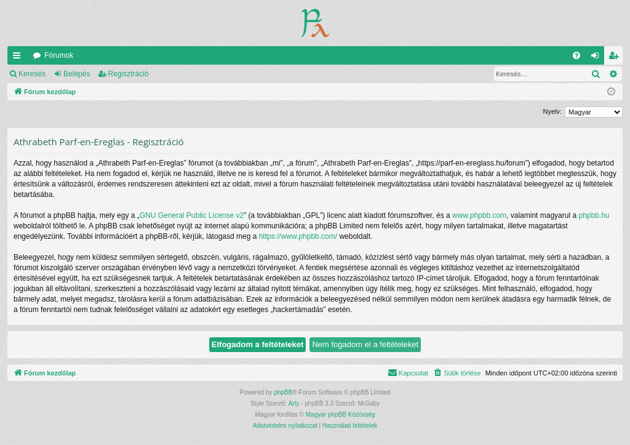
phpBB (283, 392)
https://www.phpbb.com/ (298, 236)
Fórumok (58, 55)
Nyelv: (552, 111)
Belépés (76, 74)
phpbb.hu (593, 215)
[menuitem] (576, 55)
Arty (294, 403)
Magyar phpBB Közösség (340, 414)
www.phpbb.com (479, 215)
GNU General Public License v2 (192, 215)
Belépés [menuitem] (597, 58)
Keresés (32, 74)
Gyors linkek (19, 58)
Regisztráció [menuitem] (616, 58)
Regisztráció (128, 74)
